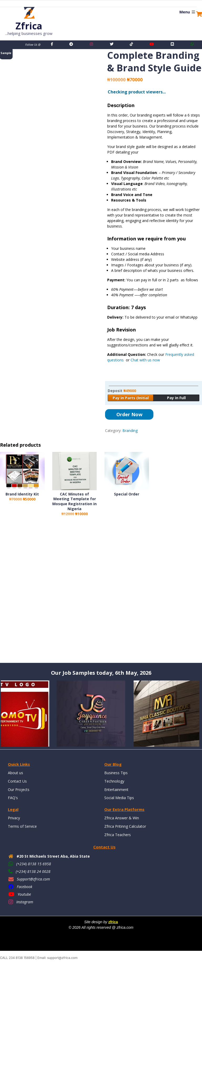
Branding (130, 430)
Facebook (24, 886)
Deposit (122, 390)
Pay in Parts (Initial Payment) (131, 398)
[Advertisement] (101, 594)
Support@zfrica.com (33, 878)
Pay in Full (176, 397)
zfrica (113, 922)
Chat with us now (145, 359)
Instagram (24, 901)
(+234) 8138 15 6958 (33, 863)
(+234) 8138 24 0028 (33, 871)
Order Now (129, 414)
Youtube (24, 893)
